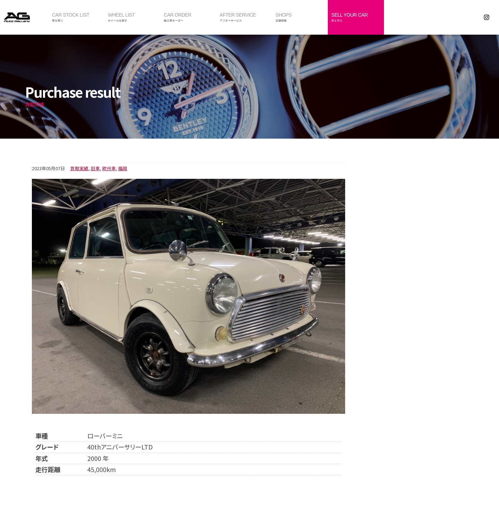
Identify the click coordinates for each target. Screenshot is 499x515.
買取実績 (79, 168)
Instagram (486, 17)
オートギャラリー (24, 17)
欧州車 (109, 168)
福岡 (122, 168)
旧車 (95, 168)
